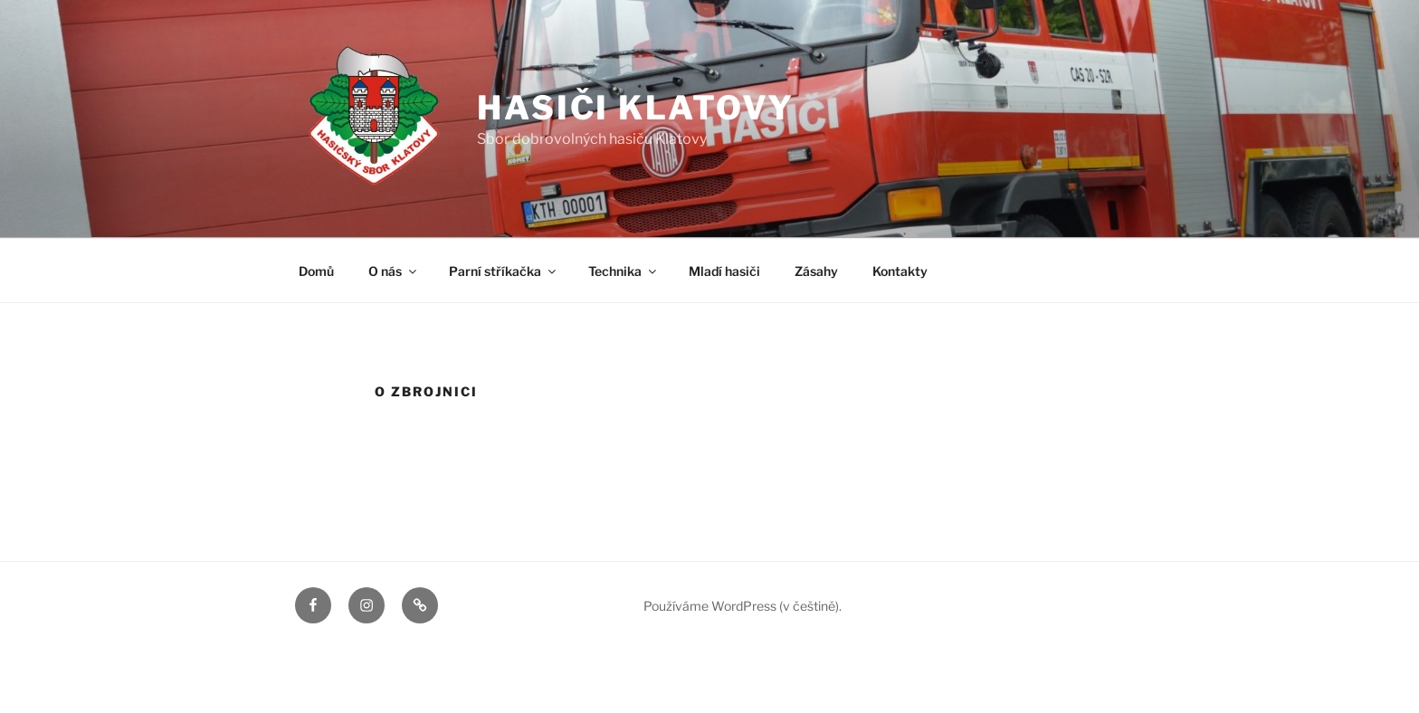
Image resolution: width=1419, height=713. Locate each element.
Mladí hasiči (724, 271)
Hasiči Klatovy (636, 108)
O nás (393, 271)
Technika (623, 271)
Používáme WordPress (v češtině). (742, 605)
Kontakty (900, 271)
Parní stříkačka (503, 271)
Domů (316, 271)
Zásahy (816, 271)
